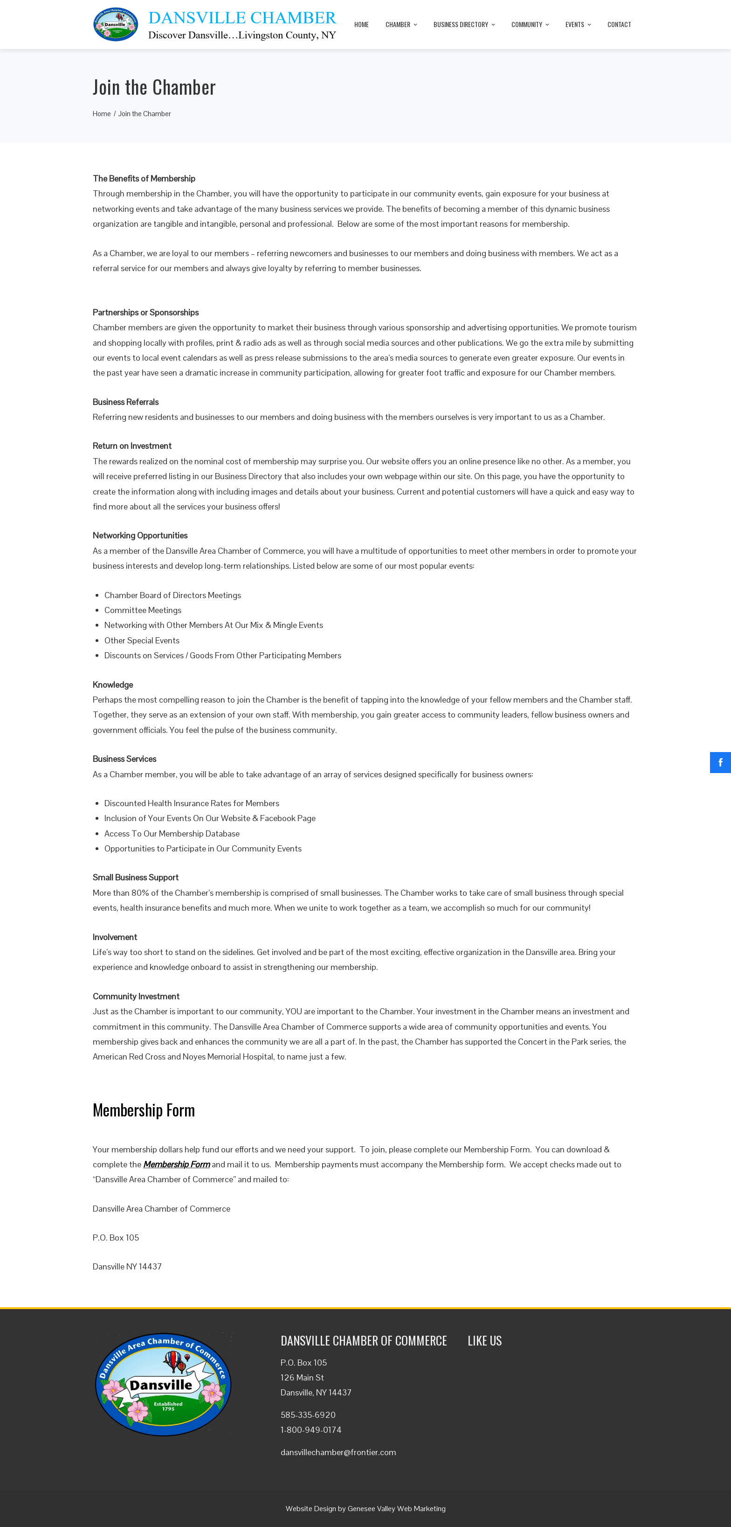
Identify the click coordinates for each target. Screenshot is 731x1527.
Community (531, 24)
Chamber (402, 24)
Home (361, 24)
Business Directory (465, 24)
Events (579, 24)
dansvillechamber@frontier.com (338, 1452)
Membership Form (176, 1164)
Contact (619, 24)
